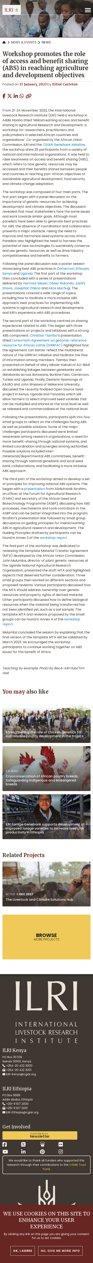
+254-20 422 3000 (17, 1066)
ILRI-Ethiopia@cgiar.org (20, 1112)
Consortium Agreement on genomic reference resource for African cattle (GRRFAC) (44, 343)
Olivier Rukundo (61, 283)
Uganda (26, 273)
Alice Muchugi (59, 288)
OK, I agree (22, 1251)
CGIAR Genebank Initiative (64, 144)
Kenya (7, 273)
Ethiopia (82, 268)
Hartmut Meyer (35, 283)
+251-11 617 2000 (15, 1104)
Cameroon (65, 268)
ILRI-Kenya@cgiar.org (19, 1074)
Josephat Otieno (27, 288)
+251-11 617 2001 (15, 1108)
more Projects (46, 937)
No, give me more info (60, 1250)
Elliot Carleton (65, 84)
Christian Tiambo (43, 335)
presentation (34, 488)
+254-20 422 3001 (16, 1070)
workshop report (53, 537)
